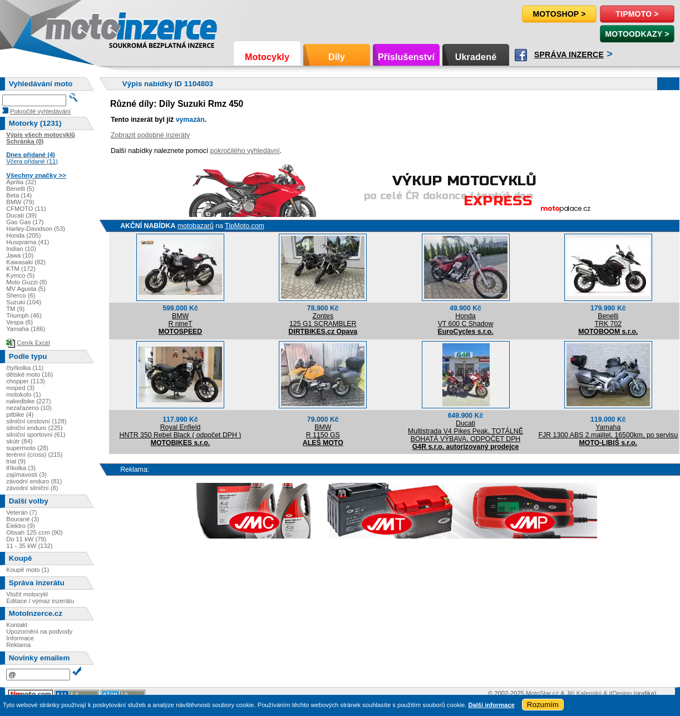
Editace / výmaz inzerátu (40, 601)
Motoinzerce (69, 27)
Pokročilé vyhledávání (40, 111)
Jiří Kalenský (584, 693)
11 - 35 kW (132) (29, 545)
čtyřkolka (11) (24, 367)
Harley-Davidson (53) (35, 228)
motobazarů (196, 226)
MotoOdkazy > (637, 33)
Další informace (491, 705)
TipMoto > (636, 13)
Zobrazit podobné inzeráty (150, 135)
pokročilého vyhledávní (245, 151)
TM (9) (15, 308)
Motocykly (267, 57)
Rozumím (543, 704)
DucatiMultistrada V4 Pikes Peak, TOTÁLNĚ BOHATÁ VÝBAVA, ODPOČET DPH (465, 431)
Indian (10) (21, 248)
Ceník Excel (33, 342)
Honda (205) (23, 235)
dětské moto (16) (29, 374)
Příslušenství (406, 57)
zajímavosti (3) (26, 474)
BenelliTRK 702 (608, 320)
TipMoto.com (244, 226)
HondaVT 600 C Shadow (466, 320)
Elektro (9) (20, 525)
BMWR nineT (180, 320)
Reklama (18, 644)
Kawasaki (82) (26, 262)
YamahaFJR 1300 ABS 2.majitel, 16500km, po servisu (608, 431)
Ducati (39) (21, 215)
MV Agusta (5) (26, 288)
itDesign (620, 693)
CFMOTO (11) (26, 208)
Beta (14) (19, 195)
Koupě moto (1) (27, 569)
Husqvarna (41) (27, 242)
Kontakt (16, 624)
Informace (20, 638)
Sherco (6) (20, 295)
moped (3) (20, 387)
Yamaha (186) (25, 328)
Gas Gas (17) (24, 222)
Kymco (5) (20, 275)
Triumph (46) (24, 315)
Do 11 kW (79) (26, 539)
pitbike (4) (19, 414)
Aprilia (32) (21, 182)
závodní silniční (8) (32, 488)
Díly (336, 57)
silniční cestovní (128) (36, 421)
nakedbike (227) (28, 401)
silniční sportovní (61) (35, 434)
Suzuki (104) (23, 302)
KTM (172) (21, 268)
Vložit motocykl (27, 594)
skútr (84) (19, 441)
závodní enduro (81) (34, 481)
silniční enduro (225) (34, 427)
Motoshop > (559, 13)
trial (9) (16, 461)
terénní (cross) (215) (34, 454)
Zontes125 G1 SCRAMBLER (322, 320)
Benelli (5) (20, 188)
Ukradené (476, 57)
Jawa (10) (19, 255)
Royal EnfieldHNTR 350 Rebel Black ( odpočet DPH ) (180, 431)
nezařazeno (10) (28, 407)
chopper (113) (25, 381)
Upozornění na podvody (39, 631)
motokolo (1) (23, 394)
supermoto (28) (27, 448)
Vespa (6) (19, 322)
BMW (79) (20, 202)
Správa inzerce (569, 54)
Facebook (521, 55)
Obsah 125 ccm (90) (34, 532)
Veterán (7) (21, 512)
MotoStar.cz (542, 693)
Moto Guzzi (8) (26, 282)
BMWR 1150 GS (323, 431)
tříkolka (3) (21, 468)
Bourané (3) (22, 519)
